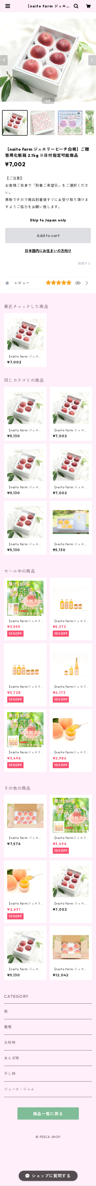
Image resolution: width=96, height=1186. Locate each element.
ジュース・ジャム (19, 1089)
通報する (84, 263)
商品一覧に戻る (48, 1113)
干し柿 (9, 1073)
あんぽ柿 (11, 1058)
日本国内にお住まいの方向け (48, 250)
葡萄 (8, 1027)
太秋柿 (9, 1042)
